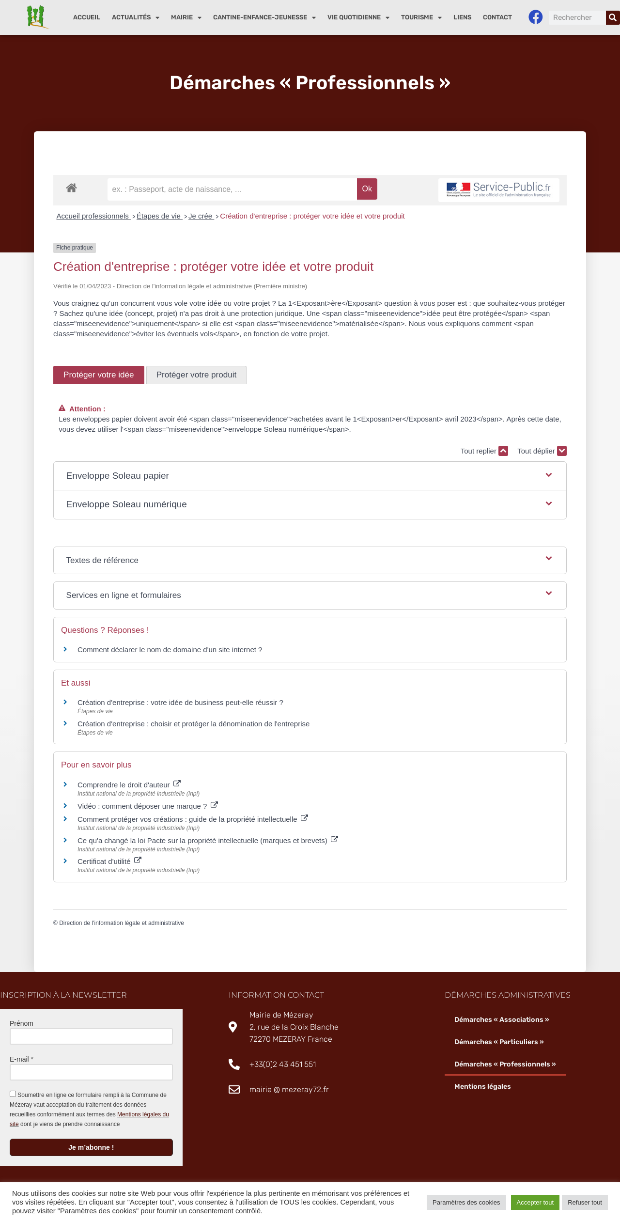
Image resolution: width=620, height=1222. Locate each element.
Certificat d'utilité (109, 862)
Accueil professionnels (94, 216)
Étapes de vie (160, 216)
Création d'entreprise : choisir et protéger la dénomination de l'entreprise (194, 724)
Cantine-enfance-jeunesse (264, 18)
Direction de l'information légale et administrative (121, 923)
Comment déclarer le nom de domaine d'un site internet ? (170, 650)
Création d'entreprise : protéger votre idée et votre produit (312, 216)
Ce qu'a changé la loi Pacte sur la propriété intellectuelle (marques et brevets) (208, 840)
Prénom (21, 1023)
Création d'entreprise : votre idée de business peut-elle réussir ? (180, 703)
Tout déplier (542, 451)
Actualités (135, 18)
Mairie (186, 18)
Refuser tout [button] (585, 1202)
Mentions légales (482, 1086)
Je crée (201, 216)
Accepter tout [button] (535, 1202)
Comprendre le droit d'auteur (129, 785)
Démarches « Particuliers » (499, 1042)
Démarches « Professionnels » (504, 1064)
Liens (462, 17)
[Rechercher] (613, 18)
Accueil (86, 17)
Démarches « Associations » (501, 1020)
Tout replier (484, 451)
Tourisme (421, 18)
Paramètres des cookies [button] (466, 1202)
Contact (497, 17)
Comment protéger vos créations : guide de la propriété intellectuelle (193, 819)
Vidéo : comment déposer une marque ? (148, 806)
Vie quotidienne (358, 18)
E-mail (21, 1059)
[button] (310, 476)
